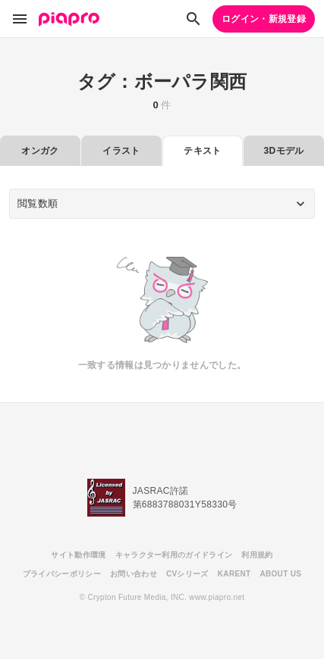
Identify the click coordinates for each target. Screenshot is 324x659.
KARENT (234, 574)
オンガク (39, 150)
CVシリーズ (187, 574)
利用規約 (256, 555)
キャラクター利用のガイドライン (174, 555)
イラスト (121, 150)
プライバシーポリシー (62, 574)
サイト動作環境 (78, 555)
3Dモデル (284, 150)
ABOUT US (280, 574)
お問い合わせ (133, 574)
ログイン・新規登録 (264, 19)
